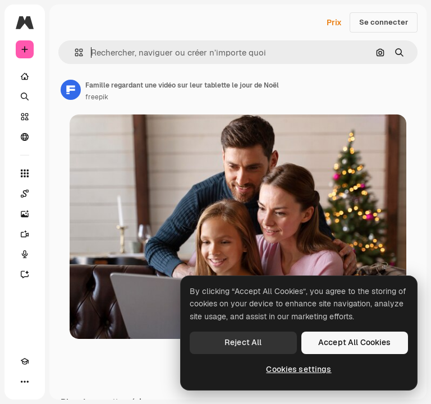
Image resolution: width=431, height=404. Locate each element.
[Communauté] (25, 137)
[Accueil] (25, 76)
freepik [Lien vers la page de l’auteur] (96, 97)
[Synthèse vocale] (25, 254)
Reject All (243, 342)
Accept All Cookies (354, 342)
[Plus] (25, 382)
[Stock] (25, 117)
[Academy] (25, 361)
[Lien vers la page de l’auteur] (71, 90)
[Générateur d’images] (25, 214)
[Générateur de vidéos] (25, 234)
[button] (74, 52)
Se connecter (383, 22)
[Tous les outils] (25, 173)
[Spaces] (25, 194)
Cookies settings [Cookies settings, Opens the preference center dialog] (298, 369)
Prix (334, 22)
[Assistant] (25, 274)
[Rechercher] (25, 96)
